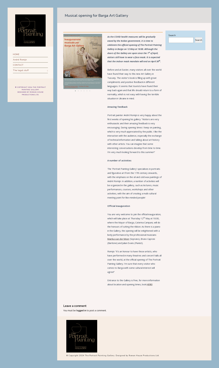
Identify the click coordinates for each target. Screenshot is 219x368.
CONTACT (18, 65)
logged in (81, 310)
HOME (16, 54)
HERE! (150, 284)
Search (172, 35)
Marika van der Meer (118, 238)
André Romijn (20, 59)
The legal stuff (21, 70)
